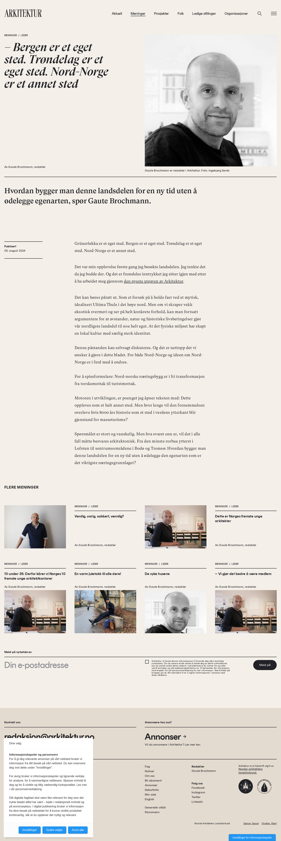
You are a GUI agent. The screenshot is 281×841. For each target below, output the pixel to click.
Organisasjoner (236, 14)
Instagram (198, 792)
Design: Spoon (251, 823)
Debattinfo (152, 790)
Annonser (166, 736)
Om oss (149, 776)
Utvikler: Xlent (269, 823)
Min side (150, 794)
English (149, 799)
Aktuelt (117, 14)
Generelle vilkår (155, 807)
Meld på (265, 665)
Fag (147, 766)
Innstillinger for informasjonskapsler (252, 837)
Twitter (196, 797)
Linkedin (197, 801)
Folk (181, 14)
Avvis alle (78, 829)
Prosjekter (161, 14)
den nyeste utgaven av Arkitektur (153, 282)
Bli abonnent (153, 780)
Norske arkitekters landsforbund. (251, 770)
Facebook (198, 787)
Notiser (149, 771)
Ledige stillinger (204, 14)
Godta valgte (54, 829)
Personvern (152, 812)
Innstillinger (29, 829)
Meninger (138, 14)
